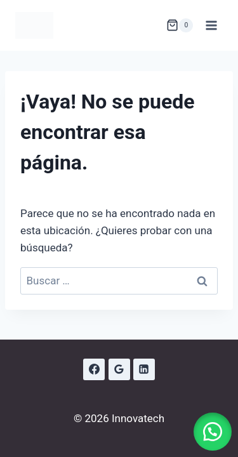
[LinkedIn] (144, 369)
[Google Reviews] (119, 369)
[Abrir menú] (211, 25)
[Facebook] (94, 369)
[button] (213, 432)
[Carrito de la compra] (179, 25)
